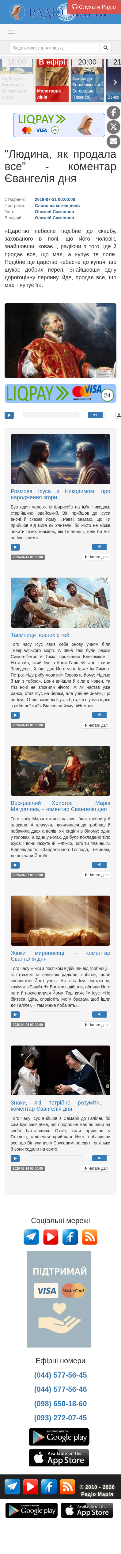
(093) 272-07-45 (60, 1418)
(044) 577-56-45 (60, 1375)
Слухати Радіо (94, 7)
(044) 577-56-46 (60, 1389)
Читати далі (96, 557)
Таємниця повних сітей (40, 635)
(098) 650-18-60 (60, 1403)
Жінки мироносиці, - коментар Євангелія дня (60, 956)
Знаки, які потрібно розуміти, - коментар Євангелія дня (60, 1106)
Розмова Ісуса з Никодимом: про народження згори (60, 494)
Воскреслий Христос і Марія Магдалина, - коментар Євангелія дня (60, 806)
